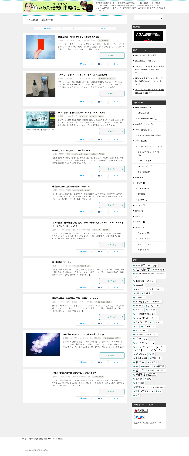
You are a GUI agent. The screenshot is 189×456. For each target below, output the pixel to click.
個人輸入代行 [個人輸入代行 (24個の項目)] (141, 358)
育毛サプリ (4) (143, 250)
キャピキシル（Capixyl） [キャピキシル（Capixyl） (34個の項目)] (148, 301)
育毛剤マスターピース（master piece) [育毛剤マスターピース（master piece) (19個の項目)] (150, 387)
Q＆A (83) (139, 177)
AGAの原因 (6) (143, 113)
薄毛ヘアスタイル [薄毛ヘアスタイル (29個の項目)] (144, 391)
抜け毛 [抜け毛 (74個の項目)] (140, 370)
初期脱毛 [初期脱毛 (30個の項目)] (156, 358)
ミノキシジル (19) (144, 161)
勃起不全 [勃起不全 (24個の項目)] (153, 362)
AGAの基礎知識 (98, 377)
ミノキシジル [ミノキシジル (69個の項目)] (144, 343)
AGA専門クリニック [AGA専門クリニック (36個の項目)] (146, 265)
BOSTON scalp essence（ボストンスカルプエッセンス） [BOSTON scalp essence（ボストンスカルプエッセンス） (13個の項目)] (148, 275)
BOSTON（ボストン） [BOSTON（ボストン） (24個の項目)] (145, 281)
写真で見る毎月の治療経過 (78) (149, 135)
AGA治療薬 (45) (141, 141)
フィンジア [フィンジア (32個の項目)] (141, 322)
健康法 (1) (139, 211)
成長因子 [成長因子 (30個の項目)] (160, 366)
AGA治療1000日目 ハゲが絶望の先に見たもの (84, 334)
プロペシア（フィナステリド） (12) (149, 153)
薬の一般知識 (103, 40)
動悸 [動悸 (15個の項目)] (136, 366)
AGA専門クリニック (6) (144, 124)
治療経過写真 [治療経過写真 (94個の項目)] (145, 375)
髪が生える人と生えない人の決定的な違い (71, 150)
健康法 (93, 154)
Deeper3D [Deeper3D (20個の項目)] (139, 285)
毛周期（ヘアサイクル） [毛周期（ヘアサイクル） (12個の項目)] (157, 370)
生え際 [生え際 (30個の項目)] (138, 379)
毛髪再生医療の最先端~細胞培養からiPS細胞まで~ (74, 373)
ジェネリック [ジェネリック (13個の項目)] (139, 310)
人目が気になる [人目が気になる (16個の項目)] (140, 354)
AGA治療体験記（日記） (107, 78)
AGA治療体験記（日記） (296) (146, 130)
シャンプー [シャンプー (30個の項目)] (153, 305)
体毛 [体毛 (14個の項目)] (153, 354)
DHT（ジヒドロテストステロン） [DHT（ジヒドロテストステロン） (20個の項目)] (149, 289)
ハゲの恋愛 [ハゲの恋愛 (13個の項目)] (151, 310)
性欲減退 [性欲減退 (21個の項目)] (147, 367)
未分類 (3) (139, 216)
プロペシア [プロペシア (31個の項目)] (149, 326)
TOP (38, 439)
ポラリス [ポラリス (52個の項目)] (141, 338)
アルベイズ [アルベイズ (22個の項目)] (140, 297)
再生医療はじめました (62, 262)
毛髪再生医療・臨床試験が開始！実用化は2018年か (75, 298)
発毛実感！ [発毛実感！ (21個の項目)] (140, 383)
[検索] (148, 17)
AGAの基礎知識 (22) (143, 107)
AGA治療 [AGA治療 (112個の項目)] (142, 269)
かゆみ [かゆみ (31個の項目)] (147, 293)
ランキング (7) (140, 205)
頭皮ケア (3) (142, 200)
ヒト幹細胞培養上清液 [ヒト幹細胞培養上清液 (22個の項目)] (145, 314)
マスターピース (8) (145, 244)
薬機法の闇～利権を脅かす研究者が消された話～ (79, 37)
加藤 (146, 93)
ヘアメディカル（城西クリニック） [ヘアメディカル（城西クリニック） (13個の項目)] (146, 334)
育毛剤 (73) (139, 227)
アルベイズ (83, 116)
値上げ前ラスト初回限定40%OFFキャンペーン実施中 (81, 113)
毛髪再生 (93, 116)
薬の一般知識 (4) (144, 172)
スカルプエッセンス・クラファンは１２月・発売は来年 (82, 75)
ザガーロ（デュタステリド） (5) (150, 146)
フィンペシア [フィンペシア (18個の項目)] (157, 322)
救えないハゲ (140, 55)
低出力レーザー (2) (145, 166)
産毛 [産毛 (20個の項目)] (149, 379)
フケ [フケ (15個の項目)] (136, 326)
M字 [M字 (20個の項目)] (137, 293)
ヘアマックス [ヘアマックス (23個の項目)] (141, 330)
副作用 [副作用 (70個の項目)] (140, 362)
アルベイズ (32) (144, 233)
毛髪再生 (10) (140, 222)
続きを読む (115, 55)
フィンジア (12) (144, 239)
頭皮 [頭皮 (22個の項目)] (137, 395)
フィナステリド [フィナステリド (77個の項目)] (146, 318)
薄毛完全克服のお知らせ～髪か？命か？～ (71, 187)
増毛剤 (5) (141, 194)
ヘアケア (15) (140, 183)
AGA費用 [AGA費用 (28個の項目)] (159, 269)
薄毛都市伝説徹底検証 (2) (147, 119)
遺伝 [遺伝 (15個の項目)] (159, 391)
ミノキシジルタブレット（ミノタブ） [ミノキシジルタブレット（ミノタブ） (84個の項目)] (148, 348)
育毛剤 (100, 116)
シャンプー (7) (143, 189)
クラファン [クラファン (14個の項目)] (139, 306)
